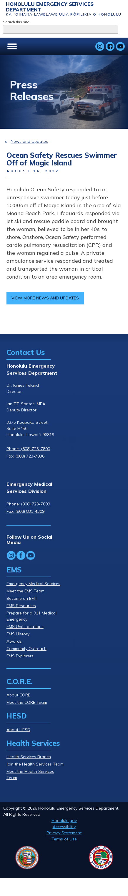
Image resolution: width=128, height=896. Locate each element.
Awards (14, 641)
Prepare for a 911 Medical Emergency (31, 616)
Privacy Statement (64, 832)
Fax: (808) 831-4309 (25, 511)
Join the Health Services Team (35, 764)
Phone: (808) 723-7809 (28, 504)
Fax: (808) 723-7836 (25, 456)
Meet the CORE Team (26, 702)
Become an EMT (21, 598)
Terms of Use (64, 839)
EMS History (17, 634)
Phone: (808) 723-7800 (28, 448)
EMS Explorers (20, 656)
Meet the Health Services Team (30, 774)
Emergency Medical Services (33, 583)
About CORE (18, 695)
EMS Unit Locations (25, 626)
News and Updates (29, 141)
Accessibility (64, 826)
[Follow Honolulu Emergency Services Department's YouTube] (120, 46)
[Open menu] (12, 46)
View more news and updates (45, 298)
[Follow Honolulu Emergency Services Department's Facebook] (110, 46)
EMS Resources (21, 605)
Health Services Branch (28, 756)
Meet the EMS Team (25, 591)
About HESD (18, 729)
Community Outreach (26, 648)
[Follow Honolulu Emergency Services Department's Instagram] (99, 46)
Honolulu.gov (64, 820)
